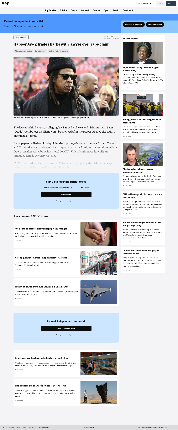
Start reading (66, 194)
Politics (63, 10)
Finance (96, 10)
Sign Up (171, 3)
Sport (107, 10)
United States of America (58, 51)
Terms (4, 427)
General (85, 10)
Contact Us (32, 427)
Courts (74, 10)
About (152, 3)
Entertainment (21, 37)
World (116, 10)
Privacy (11, 427)
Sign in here (72, 201)
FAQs (18, 427)
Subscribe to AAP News (133, 24)
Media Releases (44, 427)
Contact (144, 3)
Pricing (137, 3)
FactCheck (128, 10)
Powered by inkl (89, 427)
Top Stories (50, 10)
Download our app (155, 24)
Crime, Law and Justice (23, 51)
